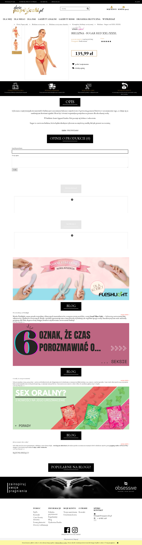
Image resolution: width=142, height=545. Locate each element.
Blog (50, 524)
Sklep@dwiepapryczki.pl (103, 520)
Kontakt (36, 519)
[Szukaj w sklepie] (73, 8)
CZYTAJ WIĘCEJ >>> (19, 326)
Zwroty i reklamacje (40, 529)
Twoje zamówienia (70, 516)
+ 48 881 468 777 (100, 523)
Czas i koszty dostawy (38, 522)
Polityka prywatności (52, 517)
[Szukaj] (88, 8)
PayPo (35, 516)
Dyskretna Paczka (55, 526)
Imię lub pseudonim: (17, 148)
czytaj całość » (125, 319)
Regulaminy (52, 521)
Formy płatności (39, 526)
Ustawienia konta (70, 519)
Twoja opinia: (15, 155)
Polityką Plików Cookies (61, 543)
